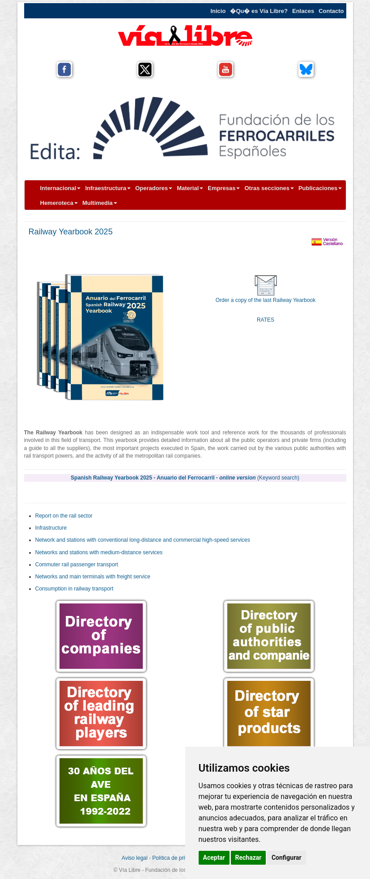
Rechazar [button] (248, 857)
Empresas (224, 188)
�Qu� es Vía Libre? (259, 11)
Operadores (153, 188)
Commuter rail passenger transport (76, 564)
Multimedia (99, 203)
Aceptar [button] (214, 857)
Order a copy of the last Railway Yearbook (265, 300)
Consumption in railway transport (74, 589)
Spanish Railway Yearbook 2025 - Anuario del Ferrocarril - (185, 478)
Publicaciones (320, 188)
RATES (265, 320)
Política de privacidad (177, 858)
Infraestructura (108, 188)
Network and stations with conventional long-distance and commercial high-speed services (142, 540)
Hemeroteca (59, 203)
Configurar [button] (287, 857)
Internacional (60, 188)
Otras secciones (268, 188)
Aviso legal (135, 858)
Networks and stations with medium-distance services (99, 552)
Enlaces (303, 11)
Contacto (331, 11)
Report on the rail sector (64, 516)
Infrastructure (51, 528)
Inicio (217, 11)
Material (190, 188)
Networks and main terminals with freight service (92, 576)
